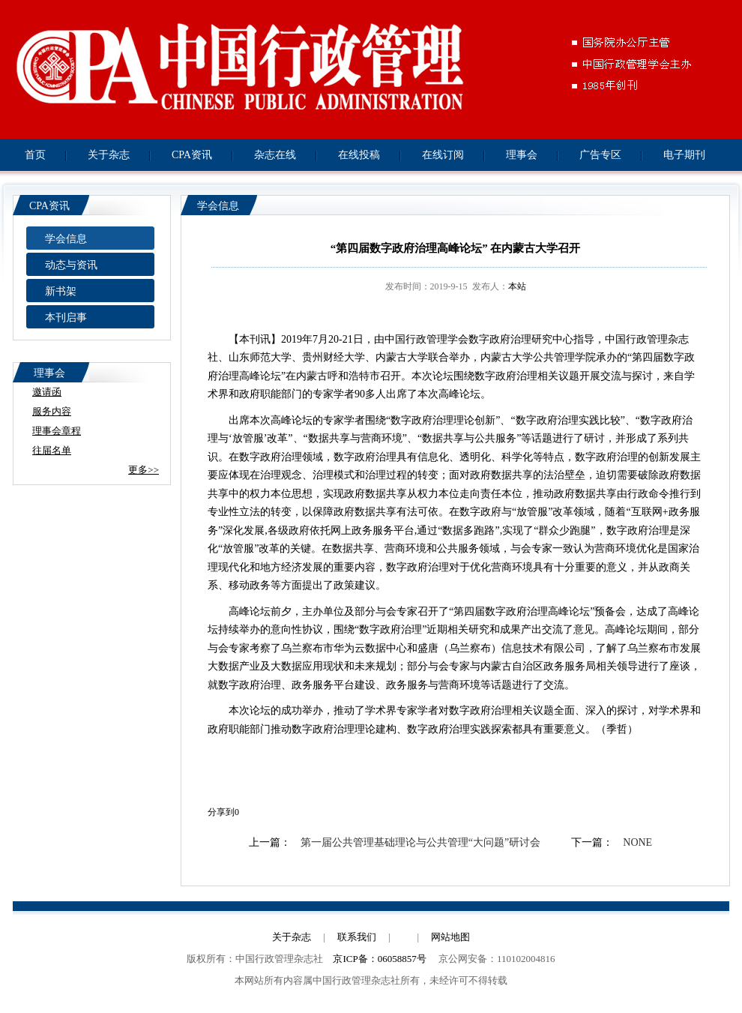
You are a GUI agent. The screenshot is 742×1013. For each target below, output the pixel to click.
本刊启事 (66, 317)
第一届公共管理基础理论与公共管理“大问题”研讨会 (420, 842)
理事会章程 (56, 430)
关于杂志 (109, 154)
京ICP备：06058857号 (379, 958)
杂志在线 (275, 154)
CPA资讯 (192, 154)
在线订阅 (443, 154)
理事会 (521, 154)
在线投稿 (359, 154)
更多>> (143, 469)
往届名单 (51, 450)
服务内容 (51, 411)
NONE (637, 842)
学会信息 (66, 238)
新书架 (60, 291)
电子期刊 (684, 154)
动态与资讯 (71, 265)
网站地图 (450, 937)
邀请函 (46, 391)
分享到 (221, 812)
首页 (35, 154)
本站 (517, 286)
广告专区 (600, 154)
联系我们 (356, 937)
